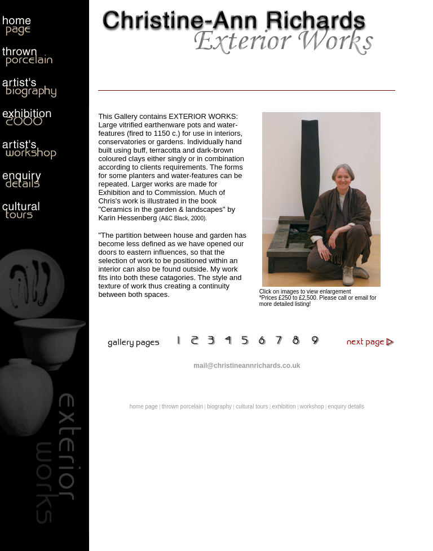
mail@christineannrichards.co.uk (246, 366)
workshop (312, 406)
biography (219, 406)
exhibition (283, 406)
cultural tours (252, 406)
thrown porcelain (182, 406)
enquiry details (346, 406)
